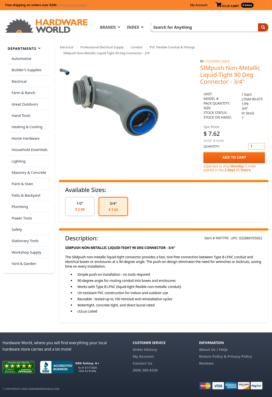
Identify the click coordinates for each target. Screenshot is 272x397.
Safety (16, 203)
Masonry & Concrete (28, 154)
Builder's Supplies (26, 67)
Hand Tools (20, 106)
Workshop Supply (25, 222)
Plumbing (19, 183)
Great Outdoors (24, 96)
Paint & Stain (21, 164)
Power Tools (21, 193)
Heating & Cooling (26, 115)
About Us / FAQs (213, 349)
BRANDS (123, 27)
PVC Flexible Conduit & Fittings (172, 47)
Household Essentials (28, 135)
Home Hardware (25, 125)
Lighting (18, 144)
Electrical (66, 47)
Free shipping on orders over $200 (45, 5)
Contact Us (142, 363)
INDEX (148, 27)
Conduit (137, 47)
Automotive (20, 57)
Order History (145, 349)
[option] (80, 206)
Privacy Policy (240, 356)
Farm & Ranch (22, 86)
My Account (198, 5)
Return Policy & (213, 356)
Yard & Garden (23, 232)
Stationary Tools (24, 212)
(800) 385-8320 (145, 370)
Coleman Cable (217, 61)
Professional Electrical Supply (102, 47)
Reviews (206, 363)
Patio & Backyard (25, 174)
